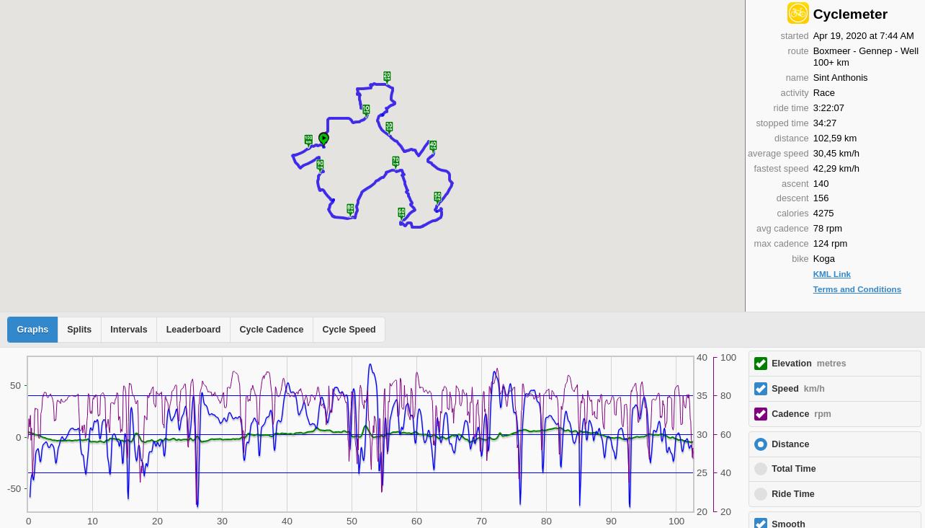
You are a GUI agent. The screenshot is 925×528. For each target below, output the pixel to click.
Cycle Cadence (271, 330)
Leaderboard (193, 330)
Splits (79, 330)
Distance (790, 444)
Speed (798, 389)
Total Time (793, 469)
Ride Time (793, 494)
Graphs (33, 330)
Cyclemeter (850, 14)
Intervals (128, 330)
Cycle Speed (348, 330)
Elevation (809, 363)
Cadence (801, 414)
